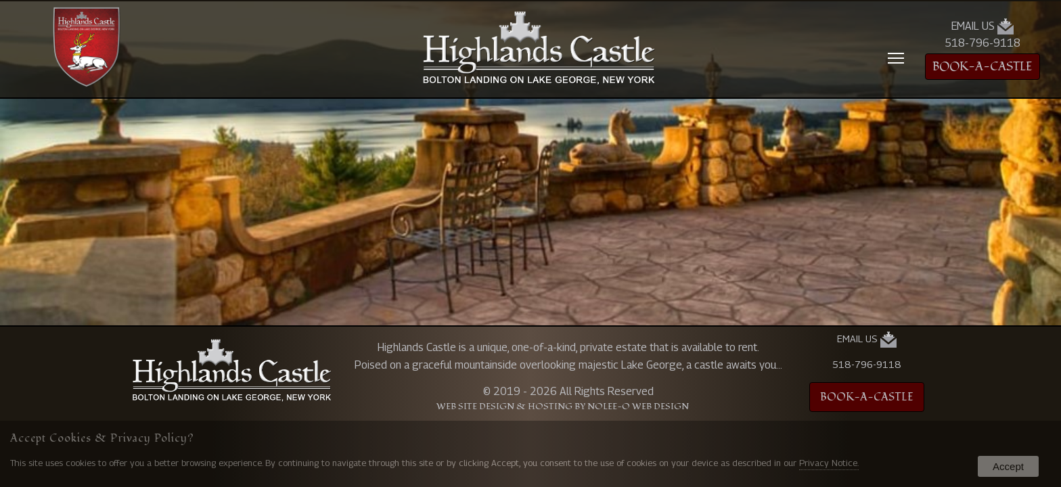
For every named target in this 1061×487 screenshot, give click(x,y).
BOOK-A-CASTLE (982, 66)
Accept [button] (1008, 466)
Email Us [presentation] (982, 26)
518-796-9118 (982, 43)
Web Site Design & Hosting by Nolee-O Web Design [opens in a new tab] (562, 407)
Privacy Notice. (829, 462)
